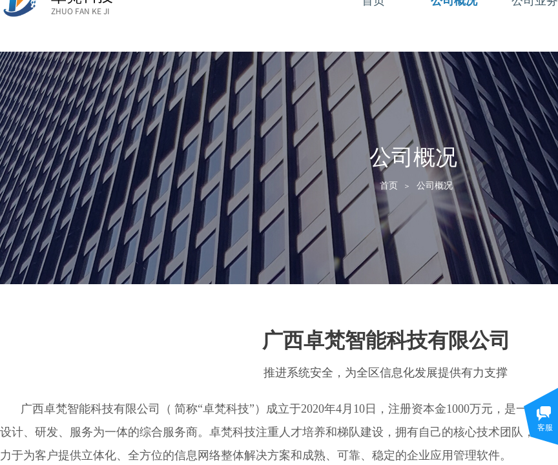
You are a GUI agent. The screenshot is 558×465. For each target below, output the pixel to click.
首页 (389, 186)
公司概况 (435, 186)
